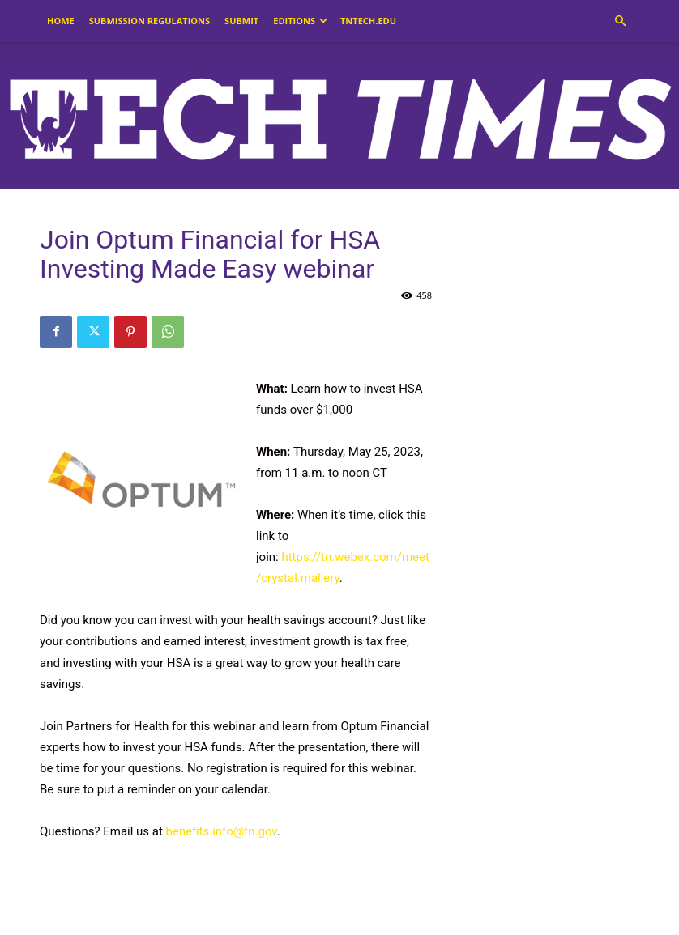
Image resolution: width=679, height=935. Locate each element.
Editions (300, 21)
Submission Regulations (149, 21)
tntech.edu (368, 21)
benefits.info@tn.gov (221, 831)
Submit (241, 21)
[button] (619, 21)
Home (61, 21)
